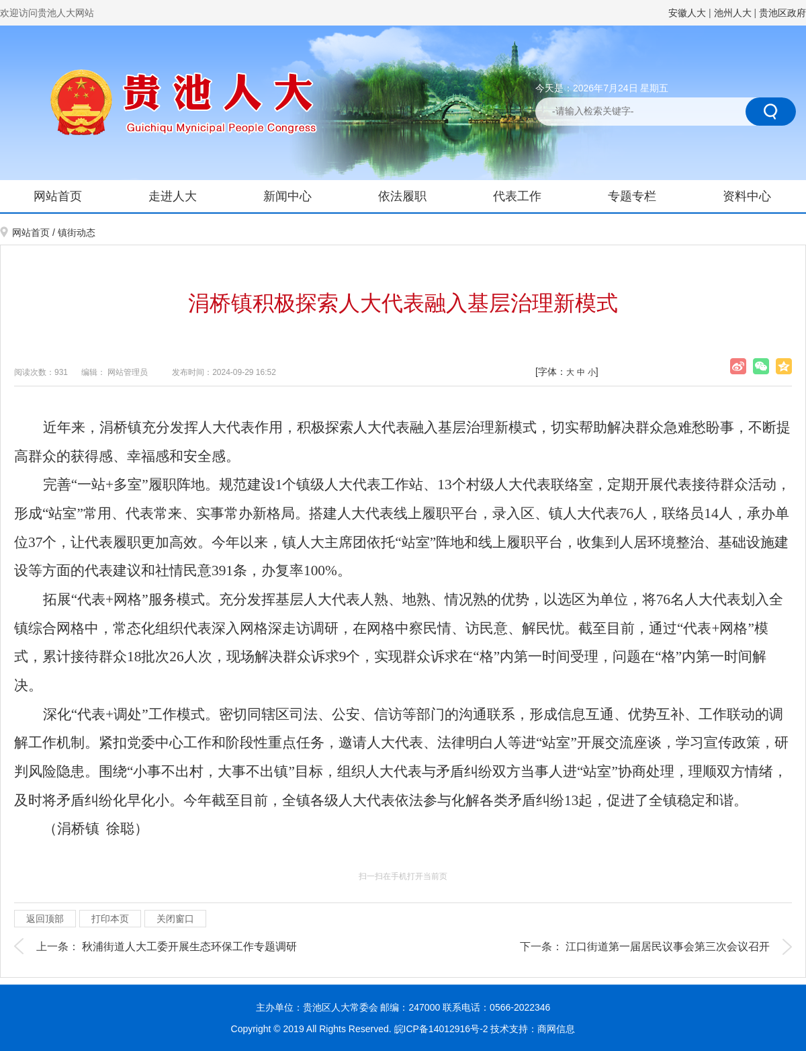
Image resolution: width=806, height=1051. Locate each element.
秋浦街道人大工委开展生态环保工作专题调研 (189, 946)
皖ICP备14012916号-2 (442, 1028)
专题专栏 (632, 196)
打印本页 (110, 918)
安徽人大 (687, 12)
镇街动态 (76, 232)
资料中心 (747, 196)
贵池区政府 (782, 12)
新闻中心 (287, 196)
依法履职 (402, 196)
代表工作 (517, 196)
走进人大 (172, 196)
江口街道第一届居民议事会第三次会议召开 (668, 946)
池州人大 (733, 12)
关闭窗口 (175, 918)
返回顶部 (45, 918)
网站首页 (58, 196)
